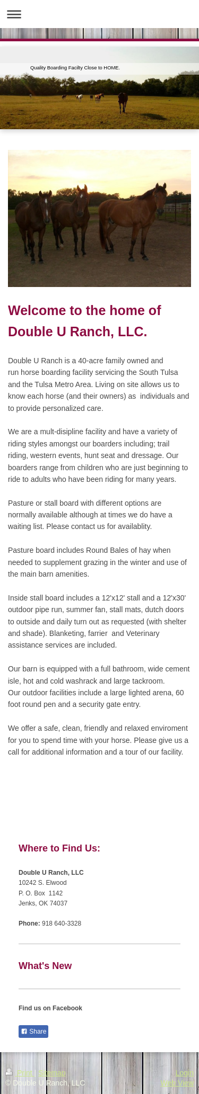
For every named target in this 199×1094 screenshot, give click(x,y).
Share (33, 1031)
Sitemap (51, 1073)
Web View (177, 1083)
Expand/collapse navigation (99, 14)
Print (19, 1073)
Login (185, 1073)
